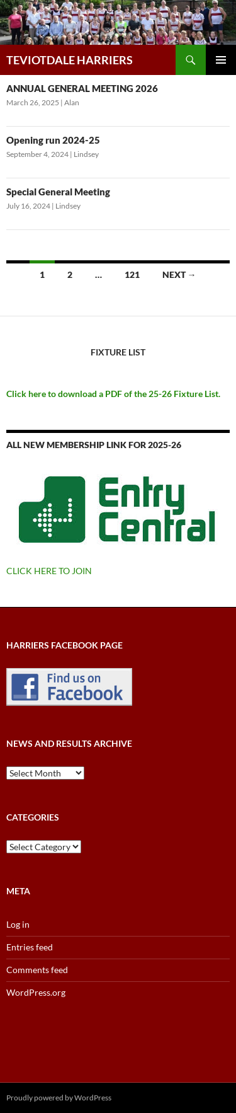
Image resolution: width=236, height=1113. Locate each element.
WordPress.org (35, 992)
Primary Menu (221, 60)
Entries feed (29, 947)
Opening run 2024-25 (53, 140)
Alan (71, 102)
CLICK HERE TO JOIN (49, 570)
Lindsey (86, 154)
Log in (18, 924)
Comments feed (37, 969)
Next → (179, 274)
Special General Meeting (58, 191)
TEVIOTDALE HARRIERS (69, 60)
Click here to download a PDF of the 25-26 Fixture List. (113, 393)
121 (132, 274)
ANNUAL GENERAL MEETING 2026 (82, 88)
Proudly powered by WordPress (58, 1097)
